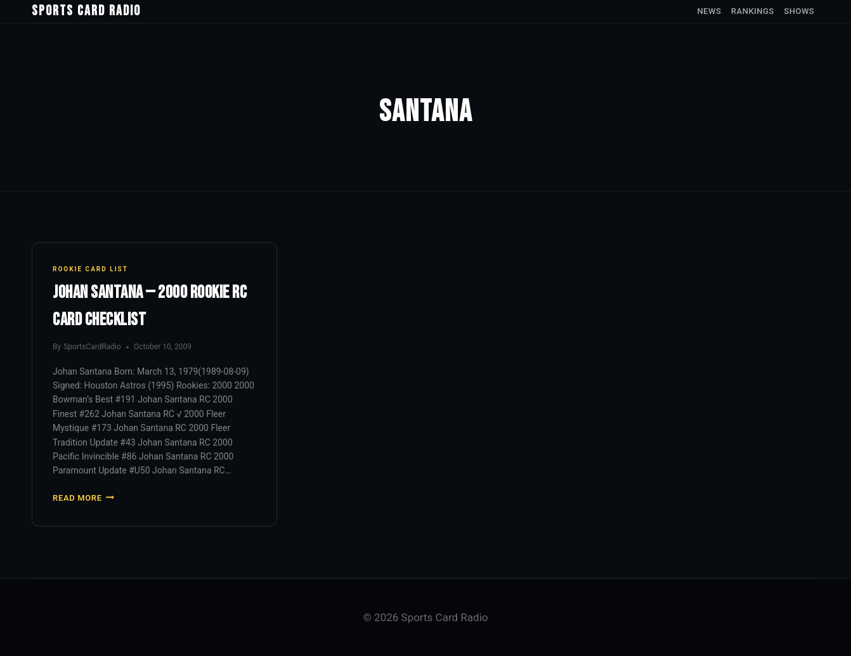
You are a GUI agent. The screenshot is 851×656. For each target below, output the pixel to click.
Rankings (752, 11)
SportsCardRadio (92, 346)
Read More (83, 498)
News (709, 11)
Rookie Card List (90, 269)
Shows (799, 11)
